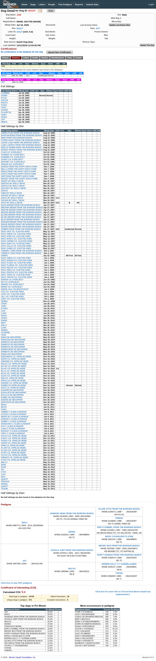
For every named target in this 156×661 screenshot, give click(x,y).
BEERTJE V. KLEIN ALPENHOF (14, 417)
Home (24, 4)
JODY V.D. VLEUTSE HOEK (13, 299)
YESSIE (4, 489)
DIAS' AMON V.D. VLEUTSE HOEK (16, 258)
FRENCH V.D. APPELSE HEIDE (14, 457)
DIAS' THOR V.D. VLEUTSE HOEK (16, 275)
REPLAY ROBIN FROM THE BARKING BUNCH (21, 147)
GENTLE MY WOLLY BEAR (13, 186)
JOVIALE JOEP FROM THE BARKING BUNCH (71, 550)
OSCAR (4, 100)
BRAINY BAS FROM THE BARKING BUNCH (119, 545)
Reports (79, 4)
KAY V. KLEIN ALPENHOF (12, 426)
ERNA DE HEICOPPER (11, 337)
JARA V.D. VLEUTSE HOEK (13, 294)
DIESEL (4, 484)
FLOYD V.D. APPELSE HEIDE (14, 455)
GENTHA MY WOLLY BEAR (13, 183)
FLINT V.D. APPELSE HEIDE (13, 453)
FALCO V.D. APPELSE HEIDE (14, 436)
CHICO (4, 318)
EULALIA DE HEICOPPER (12, 395)
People (51, 4)
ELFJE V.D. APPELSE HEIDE (13, 366)
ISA (2, 469)
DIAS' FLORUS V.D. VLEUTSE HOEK (17, 265)
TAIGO (4, 105)
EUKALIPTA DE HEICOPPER (13, 393)
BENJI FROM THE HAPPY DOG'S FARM (18, 171)
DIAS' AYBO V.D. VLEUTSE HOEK (15, 236)
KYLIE (4, 98)
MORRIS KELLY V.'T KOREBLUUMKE (119, 564)
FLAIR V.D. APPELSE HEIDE (13, 448)
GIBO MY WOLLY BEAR (11, 193)
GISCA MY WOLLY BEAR (12, 198)
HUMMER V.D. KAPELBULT (13, 157)
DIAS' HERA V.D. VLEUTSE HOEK (16, 270)
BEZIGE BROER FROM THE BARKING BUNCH (21, 212)
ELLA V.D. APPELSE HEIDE (13, 371)
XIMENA (119, 518)
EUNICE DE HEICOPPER (12, 400)
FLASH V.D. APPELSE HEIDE (13, 450)
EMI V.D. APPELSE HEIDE (12, 378)
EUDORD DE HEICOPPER (12, 390)
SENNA (4, 301)
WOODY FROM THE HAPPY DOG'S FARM (19, 179)
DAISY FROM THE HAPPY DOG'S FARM (18, 174)
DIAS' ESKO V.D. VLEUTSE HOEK (16, 243)
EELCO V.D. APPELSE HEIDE (14, 364)
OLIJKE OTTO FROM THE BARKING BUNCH (119, 509)
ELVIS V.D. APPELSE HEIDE (13, 376)
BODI (3, 465)
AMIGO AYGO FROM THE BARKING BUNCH (20, 133)
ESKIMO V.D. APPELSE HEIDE (14, 383)
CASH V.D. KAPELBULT (11, 152)
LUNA (3, 313)
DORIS (4, 320)
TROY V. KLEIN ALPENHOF (13, 433)
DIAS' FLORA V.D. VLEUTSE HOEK (16, 263)
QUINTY (4, 479)
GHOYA (4, 191)
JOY (98, 28)
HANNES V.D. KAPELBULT (13, 155)
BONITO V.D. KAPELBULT (12, 284)
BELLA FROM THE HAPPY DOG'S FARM (18, 169)
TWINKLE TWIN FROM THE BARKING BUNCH (21, 253)
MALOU (71, 568)
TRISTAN (5, 481)
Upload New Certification (59, 52)
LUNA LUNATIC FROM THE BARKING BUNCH (21, 145)
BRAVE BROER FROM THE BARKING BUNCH (21, 224)
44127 (20, 32)
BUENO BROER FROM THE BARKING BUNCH (21, 227)
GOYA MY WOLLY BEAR (11, 203)
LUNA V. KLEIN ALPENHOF (13, 429)
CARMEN (5, 93)
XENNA (4, 256)
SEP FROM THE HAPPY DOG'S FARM (17, 176)
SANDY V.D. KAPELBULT (12, 159)
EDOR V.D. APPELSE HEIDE (13, 359)
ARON (4, 304)
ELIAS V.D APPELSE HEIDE (13, 368)
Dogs (33, 4)
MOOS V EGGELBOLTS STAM (119, 536)
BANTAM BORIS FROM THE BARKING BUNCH (21, 135)
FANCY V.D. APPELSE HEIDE (14, 438)
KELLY (4, 325)
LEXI (3, 311)
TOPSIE (119, 573)
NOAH (4, 316)
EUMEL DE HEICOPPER (11, 397)
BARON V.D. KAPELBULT (12, 280)
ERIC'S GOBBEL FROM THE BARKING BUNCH (119, 527)
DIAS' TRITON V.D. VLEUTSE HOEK (16, 277)
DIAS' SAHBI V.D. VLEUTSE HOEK (16, 248)
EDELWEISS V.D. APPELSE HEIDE (16, 356)
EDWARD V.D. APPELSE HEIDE (15, 361)
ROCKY (4, 103)
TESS (3, 107)
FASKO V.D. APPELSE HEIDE (14, 441)
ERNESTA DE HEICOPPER (12, 342)
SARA (4, 409)
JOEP (3, 306)
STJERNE (5, 332)
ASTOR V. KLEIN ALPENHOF (13, 414)
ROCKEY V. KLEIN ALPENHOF (14, 431)
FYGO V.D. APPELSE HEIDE (13, 460)
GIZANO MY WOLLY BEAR (12, 200)
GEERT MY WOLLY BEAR (12, 181)
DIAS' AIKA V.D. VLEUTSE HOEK (15, 231)
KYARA (4, 308)
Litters (42, 4)
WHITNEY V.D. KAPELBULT (13, 162)
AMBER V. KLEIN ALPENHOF (14, 412)
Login (151, 4)
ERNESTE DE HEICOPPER (12, 344)
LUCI (3, 474)
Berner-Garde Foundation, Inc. (22, 657)
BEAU (4, 405)
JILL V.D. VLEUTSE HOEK (12, 296)
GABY (4, 115)
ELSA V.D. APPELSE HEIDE (13, 373)
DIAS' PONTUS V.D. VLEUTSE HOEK (17, 272)
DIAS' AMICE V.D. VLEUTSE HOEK (16, 234)
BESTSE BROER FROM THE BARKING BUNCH (21, 210)
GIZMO (4, 95)
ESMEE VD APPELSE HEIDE (13, 385)
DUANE (4, 110)
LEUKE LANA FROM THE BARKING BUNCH (20, 143)
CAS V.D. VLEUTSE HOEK (12, 292)
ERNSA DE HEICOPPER (11, 354)
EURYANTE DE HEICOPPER (13, 402)
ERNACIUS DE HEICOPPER (13, 340)
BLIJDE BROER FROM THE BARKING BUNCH (21, 215)
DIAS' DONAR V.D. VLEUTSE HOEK (16, 260)
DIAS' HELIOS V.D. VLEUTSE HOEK (16, 268)
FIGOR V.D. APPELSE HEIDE (13, 443)
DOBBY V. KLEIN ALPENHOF (14, 421)
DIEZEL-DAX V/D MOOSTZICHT (15, 289)
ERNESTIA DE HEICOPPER (13, 347)
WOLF (20, 28)
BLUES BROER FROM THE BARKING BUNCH (21, 217)
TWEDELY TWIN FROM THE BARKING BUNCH (21, 251)
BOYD (4, 407)
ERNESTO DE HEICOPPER (13, 352)
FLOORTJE (6, 112)
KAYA (3, 472)
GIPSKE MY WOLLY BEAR (12, 195)
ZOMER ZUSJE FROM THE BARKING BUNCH (21, 229)
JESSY (4, 117)
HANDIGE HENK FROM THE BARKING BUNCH (72, 513)
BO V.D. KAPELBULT (10, 282)
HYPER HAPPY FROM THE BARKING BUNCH (21, 140)
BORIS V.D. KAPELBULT (12, 287)
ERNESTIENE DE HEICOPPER (14, 349)
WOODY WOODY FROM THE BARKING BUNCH (22, 150)
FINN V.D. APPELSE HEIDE (13, 445)
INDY (3, 323)
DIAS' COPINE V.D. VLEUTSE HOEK (16, 241)
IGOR (3, 467)
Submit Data (92, 4)
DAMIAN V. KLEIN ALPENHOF (14, 419)
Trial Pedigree (65, 4)
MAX (3, 477)
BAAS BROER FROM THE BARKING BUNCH (20, 205)
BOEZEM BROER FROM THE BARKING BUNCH (22, 222)
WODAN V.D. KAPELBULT (12, 164)
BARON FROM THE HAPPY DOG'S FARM (19, 167)
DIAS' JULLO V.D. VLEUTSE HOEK (16, 246)
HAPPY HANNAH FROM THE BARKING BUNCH (119, 555)
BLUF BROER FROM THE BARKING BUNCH (20, 219)
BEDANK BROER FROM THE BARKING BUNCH (22, 207)
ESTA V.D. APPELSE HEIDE (13, 388)
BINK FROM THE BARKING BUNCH (16, 138)
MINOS (4, 122)
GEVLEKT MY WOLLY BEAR (13, 188)
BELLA (4, 462)
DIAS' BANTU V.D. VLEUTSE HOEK (16, 239)
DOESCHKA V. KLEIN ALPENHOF (15, 424)
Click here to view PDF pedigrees (16, 583)
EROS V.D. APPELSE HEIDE (13, 380)
